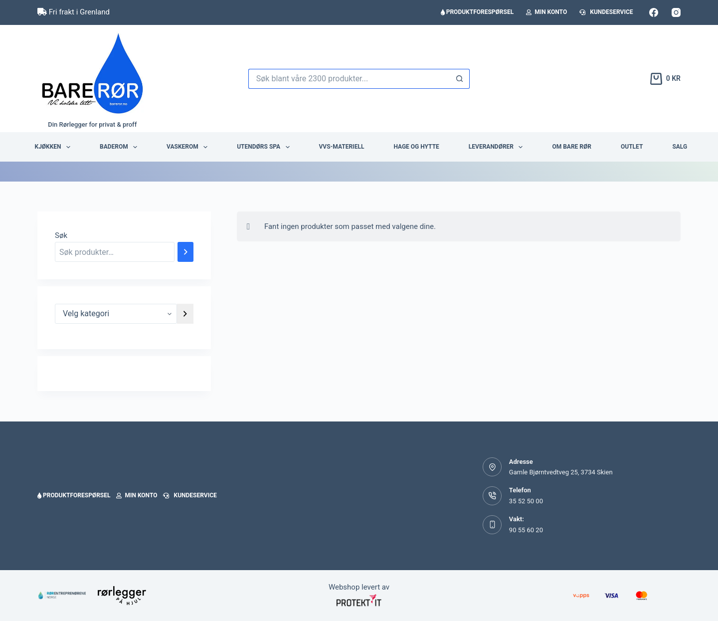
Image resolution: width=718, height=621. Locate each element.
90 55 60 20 (526, 530)
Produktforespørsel (477, 11)
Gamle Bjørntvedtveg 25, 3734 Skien (561, 472)
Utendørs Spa (265, 147)
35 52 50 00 (526, 501)
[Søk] (185, 252)
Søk (61, 235)
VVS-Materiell (341, 146)
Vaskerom (189, 147)
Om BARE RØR (571, 146)
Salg (679, 146)
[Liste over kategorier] (116, 314)
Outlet (632, 146)
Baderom (120, 147)
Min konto (546, 11)
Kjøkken (54, 147)
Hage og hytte (416, 146)
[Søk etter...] (349, 79)
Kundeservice (606, 11)
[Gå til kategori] (185, 314)
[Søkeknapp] (460, 79)
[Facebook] (653, 12)
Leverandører (498, 147)
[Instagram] (676, 12)
